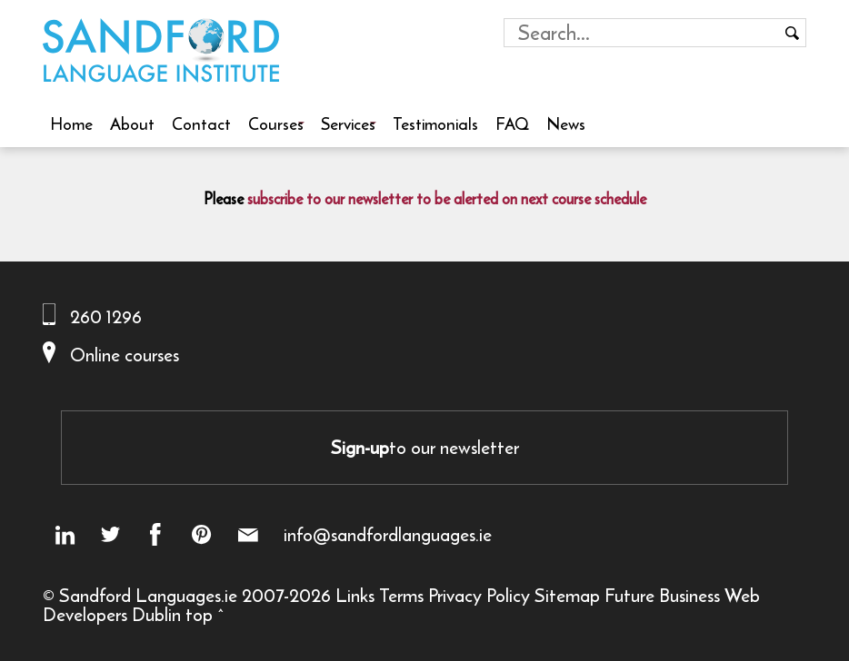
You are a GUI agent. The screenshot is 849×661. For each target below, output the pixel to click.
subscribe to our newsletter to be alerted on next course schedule (446, 199)
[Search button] (791, 32)
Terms (401, 595)
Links (355, 595)
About (132, 123)
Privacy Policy (479, 595)
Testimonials (435, 123)
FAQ (512, 123)
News (565, 123)
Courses (276, 123)
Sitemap (567, 595)
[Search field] (641, 32)
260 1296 (106, 316)
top (199, 614)
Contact (201, 123)
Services (348, 123)
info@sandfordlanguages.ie (388, 534)
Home (71, 123)
